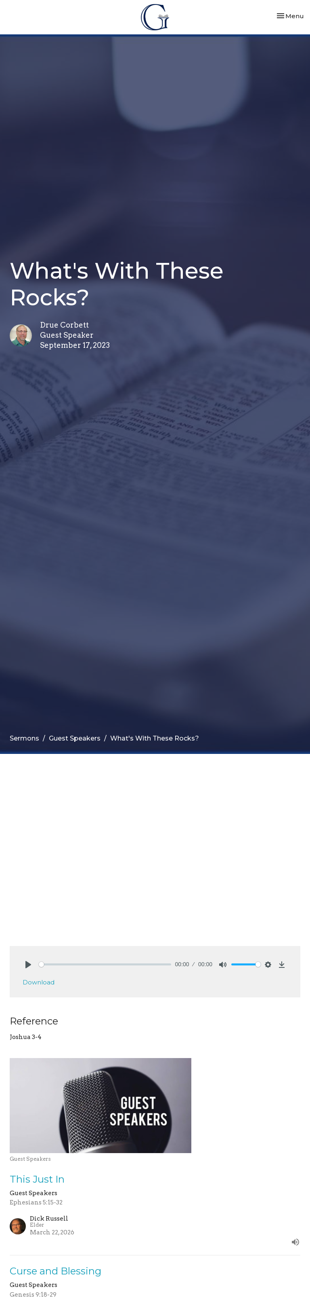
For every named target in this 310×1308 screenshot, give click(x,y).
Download (38, 982)
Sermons (24, 738)
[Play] (28, 964)
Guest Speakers (75, 738)
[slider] (105, 964)
